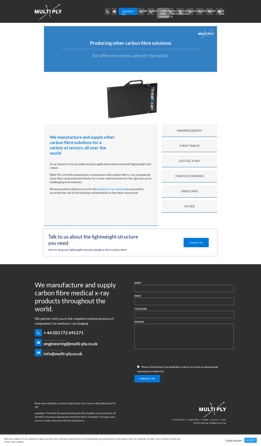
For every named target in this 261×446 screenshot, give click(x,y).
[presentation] (159, 367)
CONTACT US (213, 11)
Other (189, 215)
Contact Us (196, 251)
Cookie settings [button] (233, 440)
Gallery (171, 25)
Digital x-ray (189, 169)
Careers (188, 25)
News (203, 25)
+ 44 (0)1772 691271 (64, 341)
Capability (58, 25)
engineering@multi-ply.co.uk (71, 352)
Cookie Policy (194, 428)
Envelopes (189, 200)
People (205, 428)
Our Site (218, 25)
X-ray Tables (189, 154)
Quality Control (119, 25)
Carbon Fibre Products (86, 25)
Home (41, 25)
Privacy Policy (179, 428)
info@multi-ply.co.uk (63, 362)
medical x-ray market (110, 197)
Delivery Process (148, 25)
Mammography (189, 139)
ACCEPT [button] (250, 440)
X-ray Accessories (189, 184)
